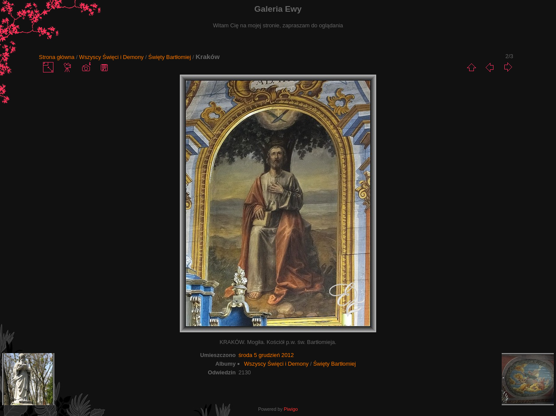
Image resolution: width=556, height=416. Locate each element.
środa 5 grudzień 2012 (266, 355)
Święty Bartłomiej (169, 57)
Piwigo (291, 409)
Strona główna (57, 57)
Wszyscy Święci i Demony (111, 57)
